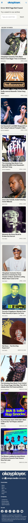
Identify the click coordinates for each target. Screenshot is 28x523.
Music (3, 487)
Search (22, 17)
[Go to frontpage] (14, 3)
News (3, 485)
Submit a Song (5, 503)
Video (3, 490)
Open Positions (6, 504)
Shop (3, 493)
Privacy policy (5, 501)
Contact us (4, 499)
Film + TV (4, 488)
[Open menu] (2, 2)
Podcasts (4, 492)
